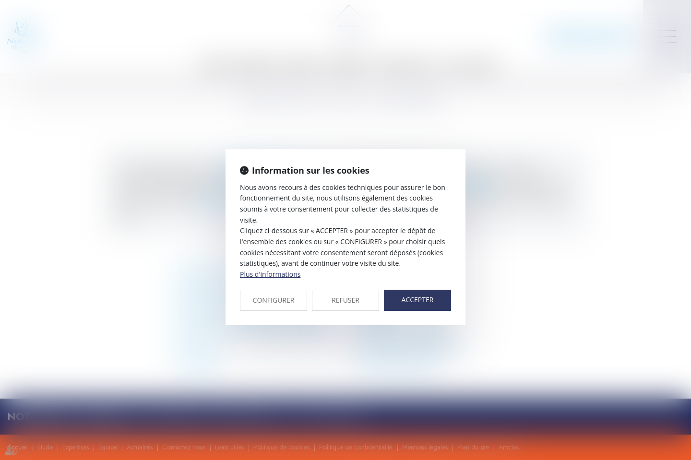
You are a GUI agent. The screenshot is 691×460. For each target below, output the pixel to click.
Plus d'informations (270, 274)
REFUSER (345, 300)
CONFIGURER (274, 300)
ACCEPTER (418, 299)
